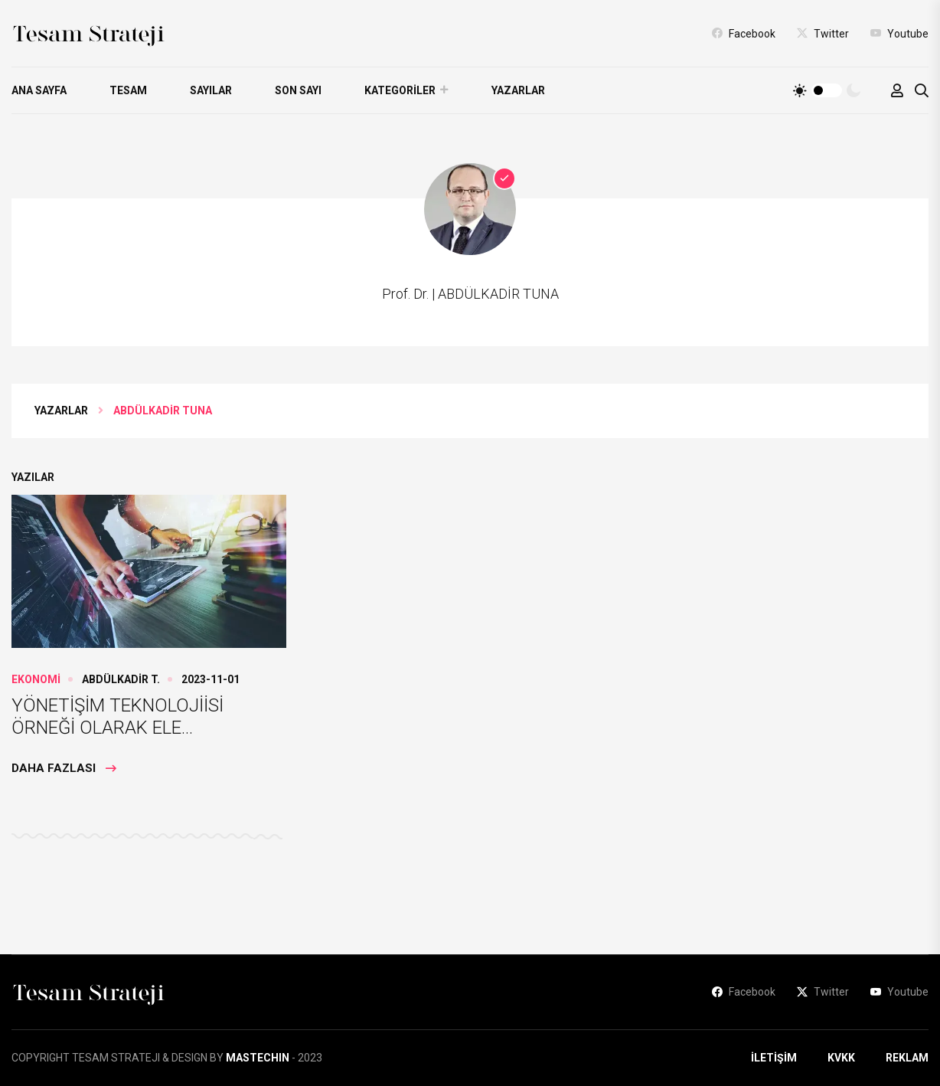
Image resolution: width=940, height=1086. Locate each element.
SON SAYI (298, 90)
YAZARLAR (518, 90)
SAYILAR (211, 90)
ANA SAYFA (39, 90)
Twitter (823, 33)
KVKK (841, 1058)
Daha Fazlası (63, 768)
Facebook (743, 33)
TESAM (128, 90)
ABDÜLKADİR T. (121, 679)
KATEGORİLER (400, 90)
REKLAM (907, 1058)
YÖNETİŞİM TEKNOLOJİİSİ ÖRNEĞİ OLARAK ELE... (117, 716)
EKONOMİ (35, 679)
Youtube (899, 33)
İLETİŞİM (774, 1058)
